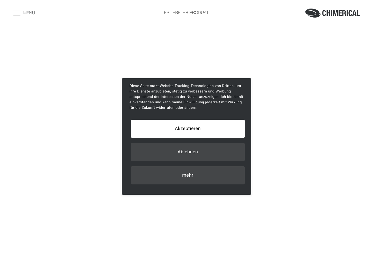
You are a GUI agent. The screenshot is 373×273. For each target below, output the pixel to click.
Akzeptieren (188, 128)
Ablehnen (187, 152)
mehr (187, 175)
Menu (24, 12)
